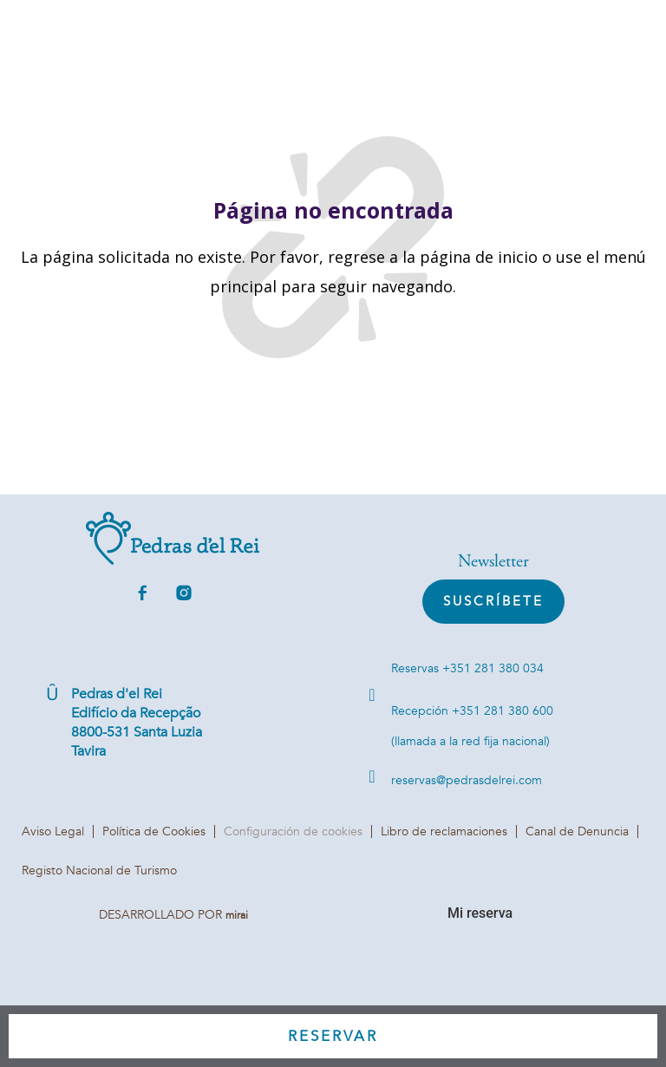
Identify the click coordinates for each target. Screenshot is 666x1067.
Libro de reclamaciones (444, 831)
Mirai (236, 915)
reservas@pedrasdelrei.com (466, 780)
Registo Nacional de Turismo (99, 870)
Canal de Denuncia (577, 831)
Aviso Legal (53, 831)
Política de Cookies (154, 831)
